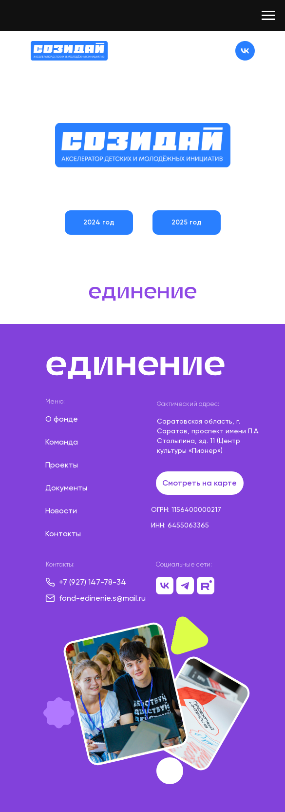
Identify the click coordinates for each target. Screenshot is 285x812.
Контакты (63, 533)
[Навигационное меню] (268, 15)
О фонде (61, 419)
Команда (61, 442)
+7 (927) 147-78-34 (92, 582)
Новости (61, 510)
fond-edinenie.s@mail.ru (102, 598)
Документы (66, 487)
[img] (69, 51)
